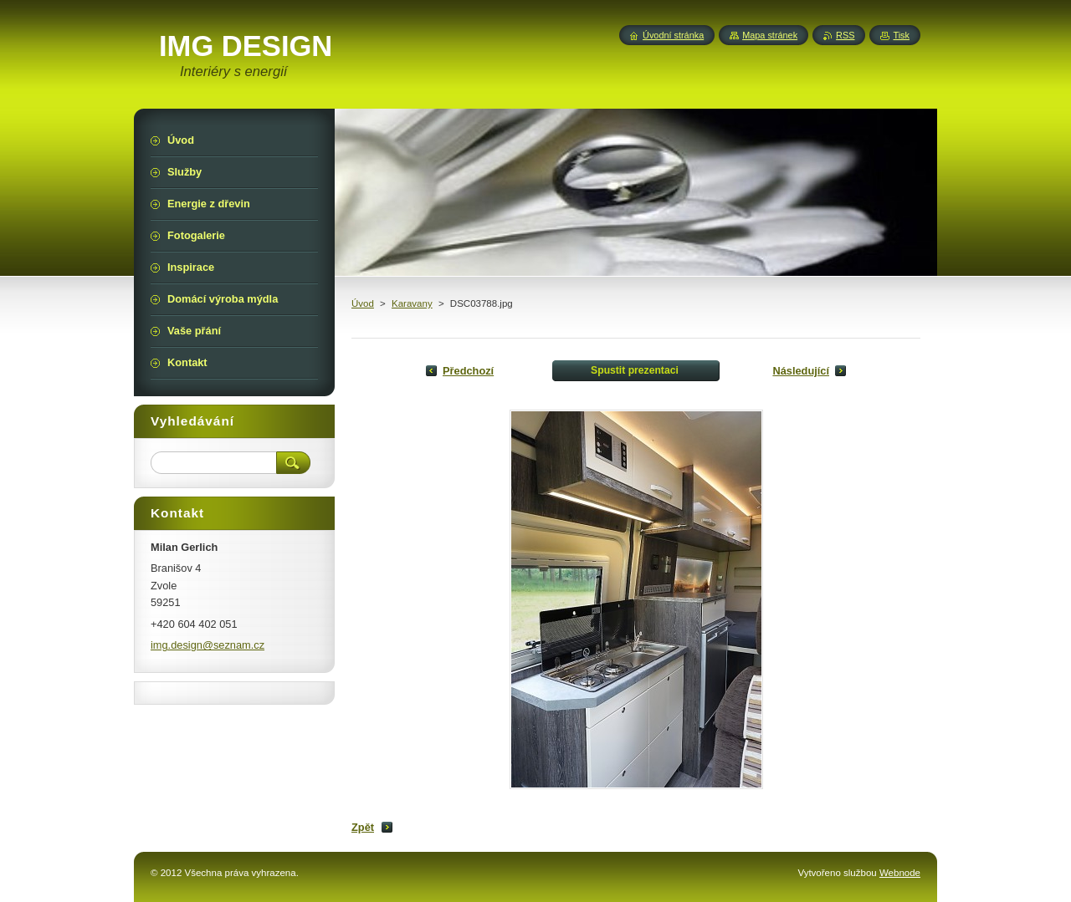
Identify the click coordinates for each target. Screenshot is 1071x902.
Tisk (901, 35)
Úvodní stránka (673, 35)
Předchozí (468, 370)
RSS (845, 35)
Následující (800, 370)
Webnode (899, 873)
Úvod (362, 303)
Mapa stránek (769, 35)
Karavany (412, 303)
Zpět (362, 827)
